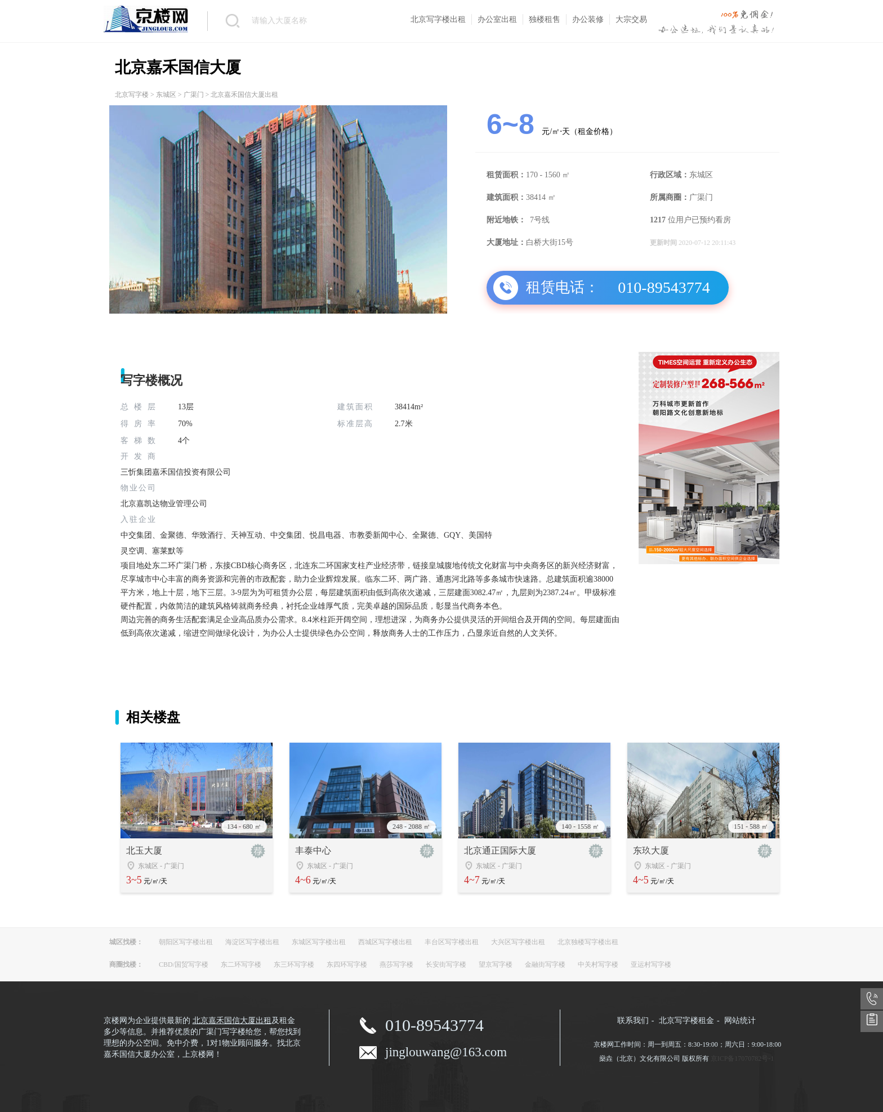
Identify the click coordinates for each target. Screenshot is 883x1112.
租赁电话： (562, 287)
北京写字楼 (132, 95)
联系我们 (633, 1020)
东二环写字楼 (241, 964)
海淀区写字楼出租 (252, 942)
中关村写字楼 (598, 964)
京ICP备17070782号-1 (742, 1058)
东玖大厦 (651, 850)
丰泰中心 (313, 850)
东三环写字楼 (294, 964)
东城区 (166, 95)
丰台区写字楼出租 (452, 942)
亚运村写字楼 (651, 964)
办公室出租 (497, 19)
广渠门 (194, 95)
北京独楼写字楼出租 (588, 942)
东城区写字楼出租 (319, 942)
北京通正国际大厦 (500, 850)
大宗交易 (631, 19)
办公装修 (588, 19)
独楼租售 (544, 19)
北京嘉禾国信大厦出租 (232, 1020)
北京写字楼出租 (438, 19)
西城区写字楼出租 (385, 942)
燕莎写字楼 (396, 964)
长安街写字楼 (446, 964)
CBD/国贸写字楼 (183, 964)
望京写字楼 (495, 964)
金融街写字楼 (545, 964)
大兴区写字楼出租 (518, 942)
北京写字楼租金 (686, 1020)
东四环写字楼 (347, 964)
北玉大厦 (144, 850)
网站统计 (740, 1020)
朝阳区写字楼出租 (186, 942)
